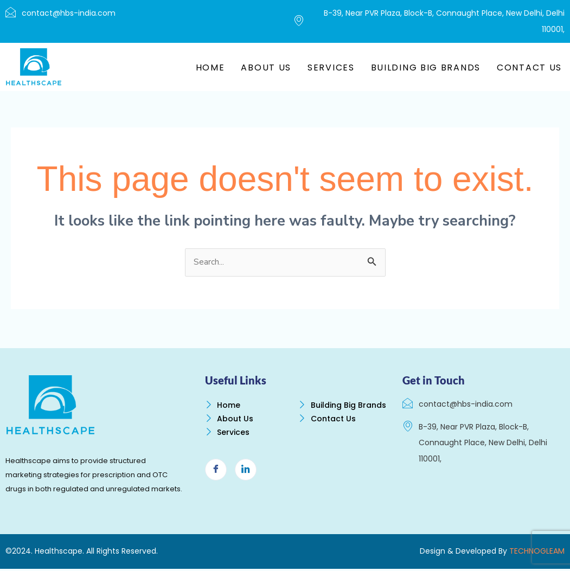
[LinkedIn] (246, 479)
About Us (266, 67)
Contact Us (529, 67)
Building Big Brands (426, 67)
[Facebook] (216, 479)
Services (331, 67)
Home (210, 67)
